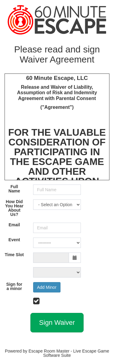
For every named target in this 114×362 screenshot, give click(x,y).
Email (14, 225)
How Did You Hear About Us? (14, 208)
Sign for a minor (14, 286)
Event (14, 240)
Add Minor (47, 287)
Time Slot (14, 255)
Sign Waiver (57, 322)
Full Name (14, 189)
